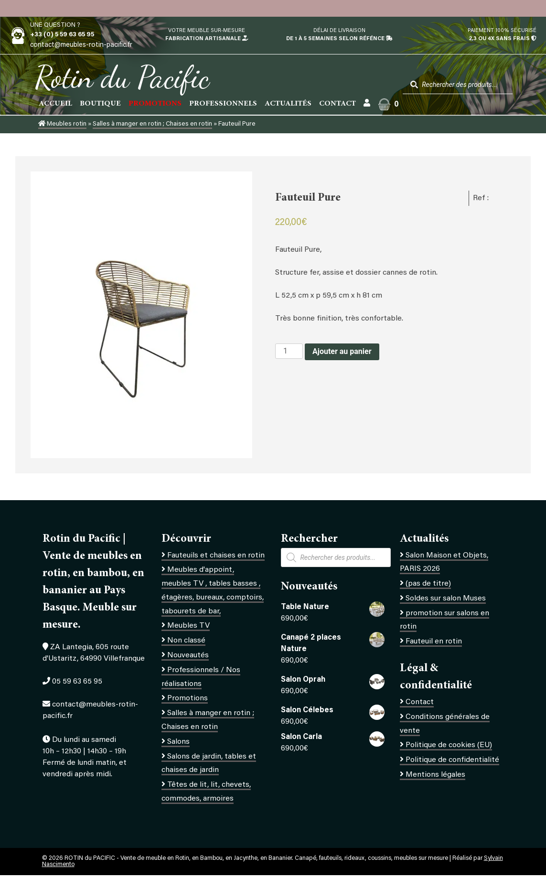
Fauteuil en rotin (434, 641)
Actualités (288, 103)
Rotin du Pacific (122, 77)
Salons (178, 742)
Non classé (186, 640)
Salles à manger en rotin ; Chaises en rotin (152, 124)
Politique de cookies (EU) (449, 745)
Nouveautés (188, 655)
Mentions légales (435, 775)
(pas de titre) (428, 584)
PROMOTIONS (155, 103)
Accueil (55, 103)
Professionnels (223, 103)
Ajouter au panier (342, 351)
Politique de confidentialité (452, 760)
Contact (337, 103)
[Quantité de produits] (289, 351)
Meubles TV (188, 626)
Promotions (187, 698)
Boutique (100, 103)
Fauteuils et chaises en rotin (216, 555)
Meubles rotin (62, 124)
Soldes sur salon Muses (446, 598)
